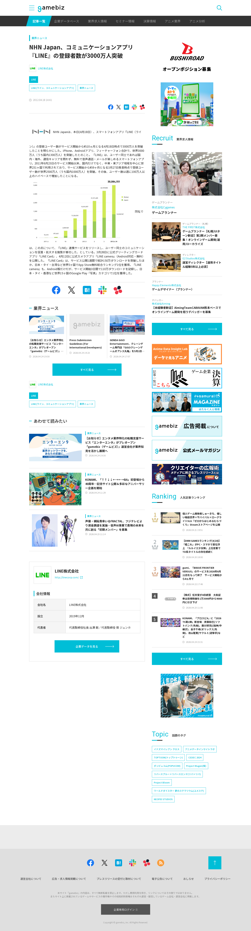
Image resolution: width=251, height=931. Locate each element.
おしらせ (188, 879)
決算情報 (149, 21)
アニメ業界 (172, 21)
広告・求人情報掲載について (69, 879)
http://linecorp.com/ (69, 577)
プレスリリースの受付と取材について (119, 879)
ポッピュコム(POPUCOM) (167, 765)
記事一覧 (39, 21)
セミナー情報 (125, 21)
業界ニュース (39, 38)
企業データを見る (87, 646)
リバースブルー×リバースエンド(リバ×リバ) (177, 774)
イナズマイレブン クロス (166, 749)
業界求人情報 (97, 21)
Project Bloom (162, 782)
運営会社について (30, 879)
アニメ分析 (197, 21)
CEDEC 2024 (194, 757)
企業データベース (66, 21)
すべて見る (87, 370)
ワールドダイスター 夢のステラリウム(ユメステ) (179, 790)
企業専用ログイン (125, 909)
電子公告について (162, 879)
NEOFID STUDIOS (163, 799)
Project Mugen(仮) (196, 765)
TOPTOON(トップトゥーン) (168, 757)
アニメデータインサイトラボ (200, 749)
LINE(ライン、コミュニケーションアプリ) (52, 88)
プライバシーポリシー (217, 879)
